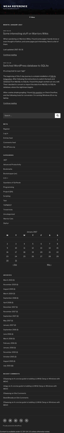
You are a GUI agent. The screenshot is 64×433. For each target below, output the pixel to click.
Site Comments (20, 393)
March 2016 (8, 339)
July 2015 (7, 366)
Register (6, 129)
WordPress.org (9, 147)
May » (49, 265)
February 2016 (9, 343)
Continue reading (10, 55)
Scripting (6, 196)
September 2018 (9, 298)
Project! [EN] (8, 192)
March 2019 (8, 294)
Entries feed (8, 138)
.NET (5, 160)
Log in (5, 133)
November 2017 (9, 312)
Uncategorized (9, 214)
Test (5, 201)
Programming (8, 187)
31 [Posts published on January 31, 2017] (16, 261)
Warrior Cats (8, 219)
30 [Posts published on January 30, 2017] (7, 261)
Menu (32, 17)
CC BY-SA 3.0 (25, 432)
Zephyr (6, 223)
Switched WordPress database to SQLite (26, 65)
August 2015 (8, 361)
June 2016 (7, 334)
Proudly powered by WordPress (12, 425)
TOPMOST (7, 205)
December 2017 (9, 307)
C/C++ (5, 178)
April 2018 (7, 302)
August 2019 (8, 289)
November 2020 (9, 284)
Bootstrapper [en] (10, 174)
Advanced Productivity (12, 164)
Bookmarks (7, 169)
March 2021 (8, 280)
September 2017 (9, 316)
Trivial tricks (8, 210)
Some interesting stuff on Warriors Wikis (25, 33)
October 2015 (8, 357)
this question (38, 92)
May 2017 (7, 321)
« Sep (15, 265)
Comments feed (9, 142)
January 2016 (8, 348)
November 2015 (9, 352)
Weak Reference (15, 6)
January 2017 (8, 325)
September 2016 (9, 330)
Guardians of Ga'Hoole (12, 183)
